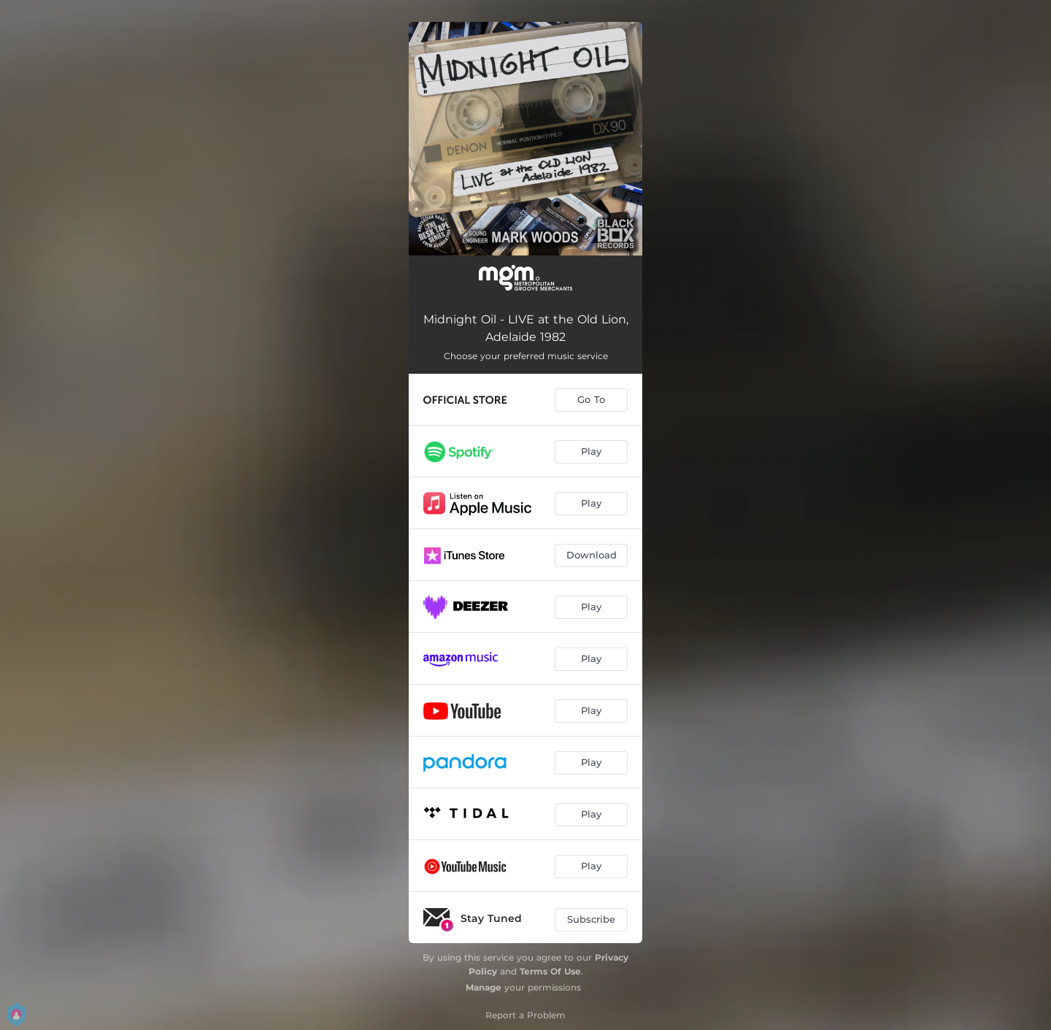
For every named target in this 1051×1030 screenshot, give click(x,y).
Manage (483, 987)
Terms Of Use (550, 971)
